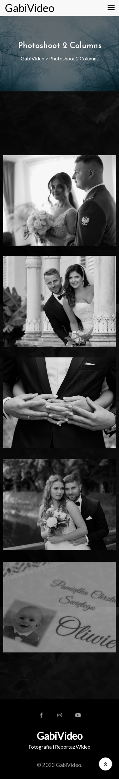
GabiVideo (29, 7)
